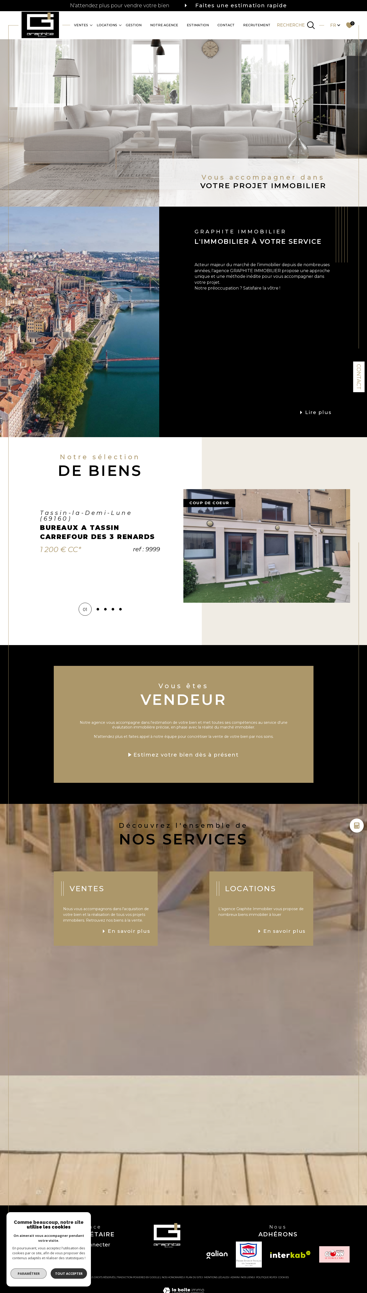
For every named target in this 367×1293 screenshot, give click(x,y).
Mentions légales (216, 1277)
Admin (234, 1277)
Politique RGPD (266, 1277)
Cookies (283, 1277)
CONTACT (226, 25)
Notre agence (164, 25)
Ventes (81, 25)
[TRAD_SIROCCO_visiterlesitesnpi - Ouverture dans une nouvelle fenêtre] (249, 1255)
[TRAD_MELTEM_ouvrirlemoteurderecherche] (296, 25)
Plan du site (194, 1277)
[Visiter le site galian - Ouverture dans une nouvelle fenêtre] (217, 1254)
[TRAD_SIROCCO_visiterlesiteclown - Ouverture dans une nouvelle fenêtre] (334, 1254)
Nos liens (247, 1277)
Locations (107, 25)
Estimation (198, 25)
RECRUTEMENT (256, 25)
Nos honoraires (173, 1277)
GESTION (134, 25)
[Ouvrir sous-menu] (91, 25)
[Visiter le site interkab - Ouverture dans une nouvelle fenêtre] (290, 1254)
